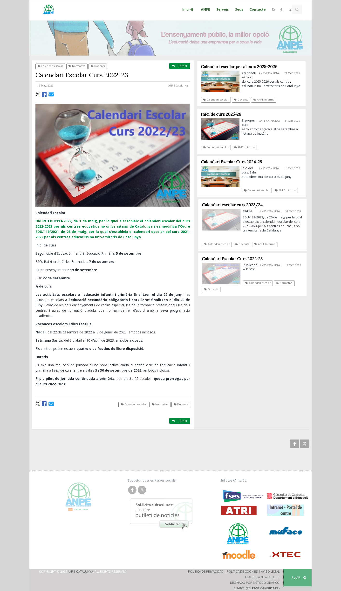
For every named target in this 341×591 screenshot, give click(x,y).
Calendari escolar (50, 66)
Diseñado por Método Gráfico (255, 582)
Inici (188, 9)
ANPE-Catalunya (178, 85)
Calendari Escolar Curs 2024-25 (231, 162)
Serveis (222, 9)
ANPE (205, 9)
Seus (239, 9)
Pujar (299, 577)
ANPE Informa (263, 99)
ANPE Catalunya (80, 571)
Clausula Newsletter (262, 577)
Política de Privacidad (206, 571)
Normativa (76, 66)
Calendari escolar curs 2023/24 (234, 205)
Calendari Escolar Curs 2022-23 (234, 258)
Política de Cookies (242, 571)
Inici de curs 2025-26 (221, 114)
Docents (98, 66)
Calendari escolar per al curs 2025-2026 (239, 66)
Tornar (179, 66)
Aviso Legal (270, 571)
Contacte (258, 9)
